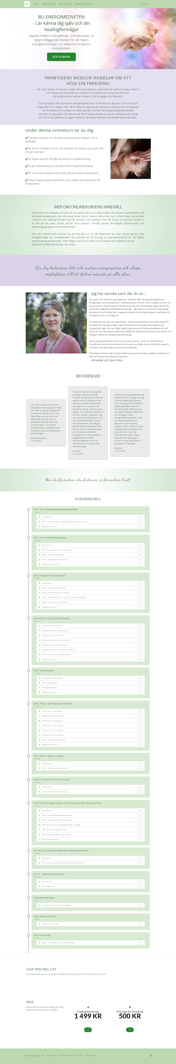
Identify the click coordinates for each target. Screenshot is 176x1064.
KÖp (88, 1030)
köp (130, 1030)
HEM (36, 4)
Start (139, 517)
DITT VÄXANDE (65, 4)
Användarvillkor (65, 1055)
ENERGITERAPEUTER (83, 4)
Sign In (145, 4)
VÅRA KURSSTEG (48, 4)
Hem (43, 1055)
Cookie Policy (91, 1055)
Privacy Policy (79, 1055)
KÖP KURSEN (61, 57)
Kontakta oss (52, 1055)
